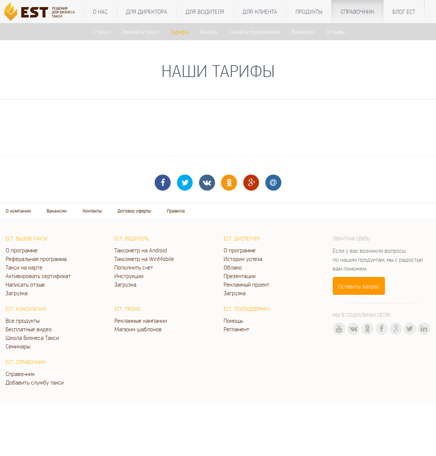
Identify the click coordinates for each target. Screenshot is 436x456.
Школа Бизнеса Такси (32, 337)
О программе (22, 250)
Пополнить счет (133, 267)
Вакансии (303, 31)
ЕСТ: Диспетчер (242, 238)
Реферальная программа (36, 258)
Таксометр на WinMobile (144, 258)
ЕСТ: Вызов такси (26, 238)
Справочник (357, 11)
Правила (176, 211)
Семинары (18, 346)
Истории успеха (243, 258)
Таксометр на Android (140, 250)
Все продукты (23, 320)
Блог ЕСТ (403, 11)
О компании (18, 211)
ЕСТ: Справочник (25, 362)
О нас (100, 11)
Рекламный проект (246, 284)
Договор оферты (134, 211)
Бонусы (208, 31)
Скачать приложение (254, 31)
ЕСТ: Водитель (131, 238)
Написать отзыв (25, 284)
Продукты (309, 11)
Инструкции (128, 276)
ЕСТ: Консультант (26, 309)
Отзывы (335, 31)
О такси (101, 31)
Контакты (92, 211)
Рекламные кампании (140, 320)
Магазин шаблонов (138, 329)
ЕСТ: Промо (127, 309)
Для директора (146, 11)
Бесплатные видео (29, 329)
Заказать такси (140, 31)
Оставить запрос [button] (358, 286)
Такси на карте (24, 267)
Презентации (240, 276)
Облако (233, 267)
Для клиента (260, 11)
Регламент (236, 329)
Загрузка (17, 293)
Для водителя (205, 11)
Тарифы (179, 31)
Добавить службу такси (35, 382)
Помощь (233, 320)
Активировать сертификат (38, 276)
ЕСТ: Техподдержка (247, 309)
